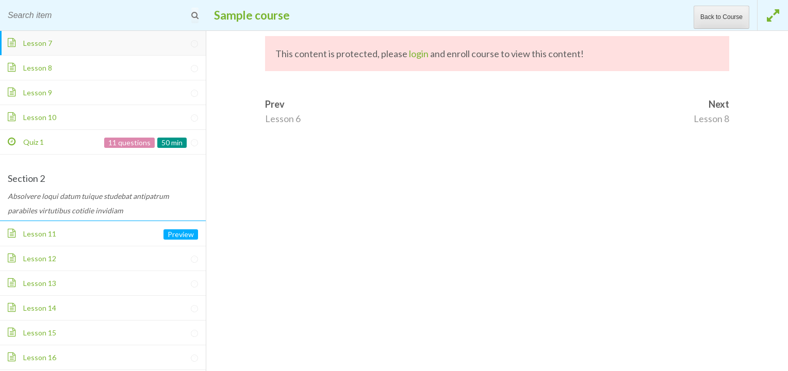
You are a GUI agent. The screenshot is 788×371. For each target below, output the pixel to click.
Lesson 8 (711, 118)
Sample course (252, 15)
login (419, 53)
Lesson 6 (283, 118)
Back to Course (721, 17)
